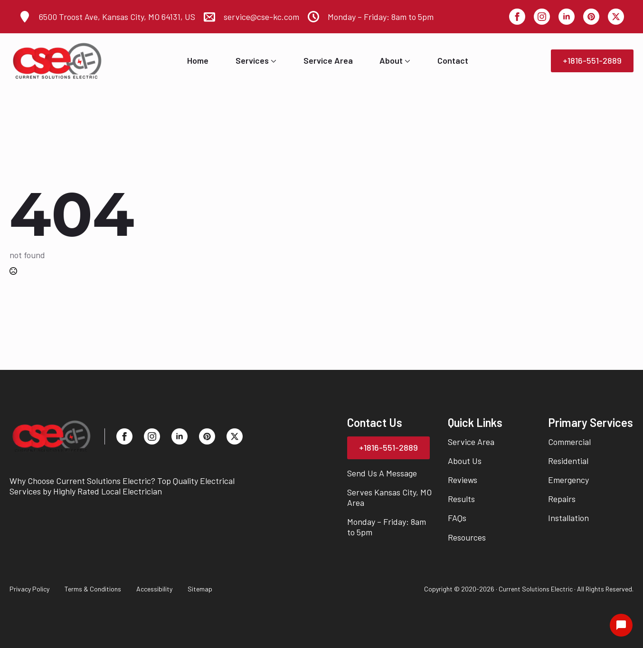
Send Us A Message (382, 473)
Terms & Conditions (93, 589)
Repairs (562, 498)
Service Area (328, 61)
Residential (568, 460)
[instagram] (542, 17)
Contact (452, 61)
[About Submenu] (406, 61)
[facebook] (517, 17)
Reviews (462, 479)
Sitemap (200, 589)
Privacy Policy (29, 589)
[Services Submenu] (272, 61)
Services (252, 61)
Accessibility (154, 589)
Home (197, 61)
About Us (465, 460)
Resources (467, 537)
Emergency (568, 479)
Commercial (569, 441)
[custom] (591, 17)
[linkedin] (566, 17)
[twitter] (616, 17)
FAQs (457, 518)
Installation (568, 518)
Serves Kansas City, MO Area (389, 497)
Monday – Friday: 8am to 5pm (386, 526)
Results (461, 498)
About (391, 61)
